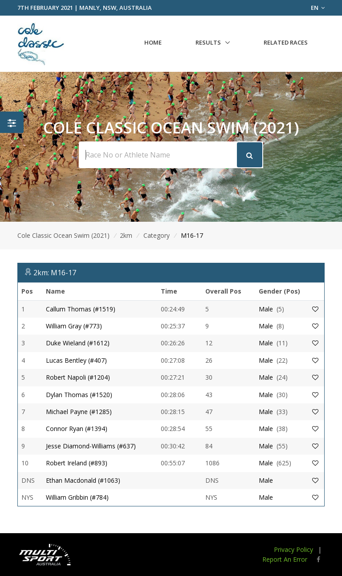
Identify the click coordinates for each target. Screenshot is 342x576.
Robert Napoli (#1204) (78, 377)
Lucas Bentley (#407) (76, 360)
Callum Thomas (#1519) (80, 309)
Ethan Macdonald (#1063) (83, 480)
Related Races (286, 42)
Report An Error (284, 559)
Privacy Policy (293, 549)
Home (153, 42)
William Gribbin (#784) (77, 497)
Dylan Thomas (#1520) (79, 394)
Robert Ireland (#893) (76, 463)
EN (318, 8)
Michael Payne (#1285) (79, 411)
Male (266, 309)
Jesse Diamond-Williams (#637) (91, 446)
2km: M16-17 (54, 273)
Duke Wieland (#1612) (78, 343)
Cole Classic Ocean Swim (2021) (63, 235)
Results (208, 42)
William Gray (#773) (74, 326)
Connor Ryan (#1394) (76, 428)
